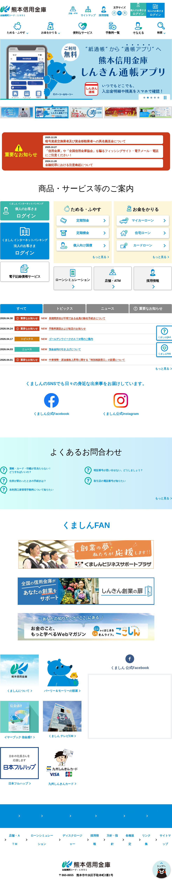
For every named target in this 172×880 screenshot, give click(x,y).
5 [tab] (158, 97)
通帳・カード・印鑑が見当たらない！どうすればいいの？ (37, 481)
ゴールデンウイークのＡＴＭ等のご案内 (71, 348)
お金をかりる (80, 823)
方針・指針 (112, 836)
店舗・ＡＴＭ (14, 836)
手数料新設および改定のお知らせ (67, 338)
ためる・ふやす (53, 823)
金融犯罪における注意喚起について (69, 165)
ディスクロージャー (72, 836)
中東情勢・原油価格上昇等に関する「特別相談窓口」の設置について (87, 369)
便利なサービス (107, 823)
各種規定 (129, 836)
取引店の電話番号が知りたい (115, 493)
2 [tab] (148, 97)
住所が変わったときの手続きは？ (34, 493)
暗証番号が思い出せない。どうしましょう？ (127, 481)
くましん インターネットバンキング (24, 226)
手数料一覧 (133, 823)
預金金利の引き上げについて (65, 358)
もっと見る (99, 257)
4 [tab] (155, 97)
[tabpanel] (86, 69)
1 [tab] (144, 97)
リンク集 (146, 836)
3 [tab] (151, 97)
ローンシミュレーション (41, 836)
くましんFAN (86, 539)
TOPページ (28, 823)
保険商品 (154, 823)
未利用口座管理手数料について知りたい (39, 503)
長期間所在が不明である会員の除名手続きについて (77, 327)
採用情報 (94, 836)
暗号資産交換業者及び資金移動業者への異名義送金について (85, 141)
